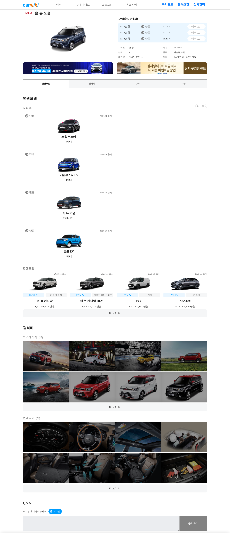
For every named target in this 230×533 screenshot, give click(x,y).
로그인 (56, 398)
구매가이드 (83, 4)
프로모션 (107, 4)
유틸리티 (131, 4)
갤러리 (92, 84)
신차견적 (199, 4)
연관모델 (46, 84)
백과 (59, 4)
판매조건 (183, 4)
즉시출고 (167, 4)
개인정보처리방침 (66, 489)
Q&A (138, 84)
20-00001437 (176, 517)
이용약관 (50, 489)
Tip (184, 84)
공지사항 (81, 489)
